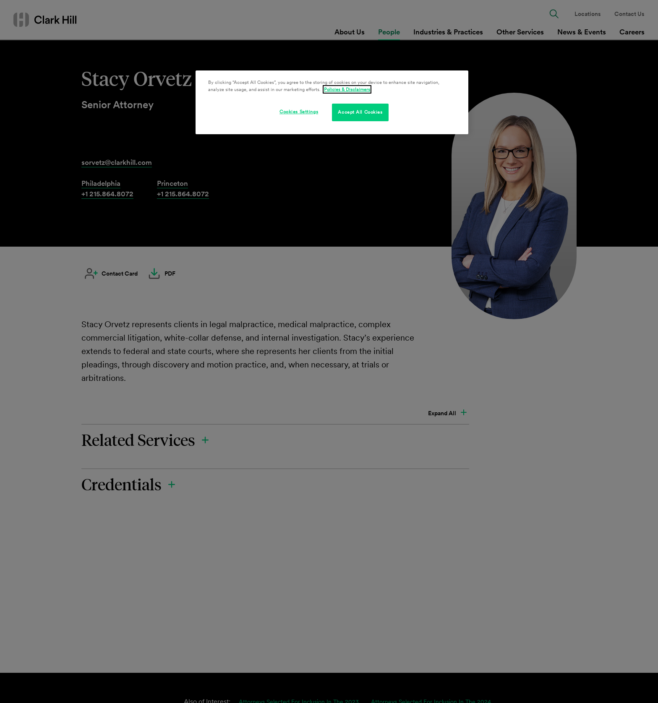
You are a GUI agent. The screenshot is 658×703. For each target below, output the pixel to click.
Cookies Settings (298, 112)
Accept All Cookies (360, 112)
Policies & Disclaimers (347, 89)
